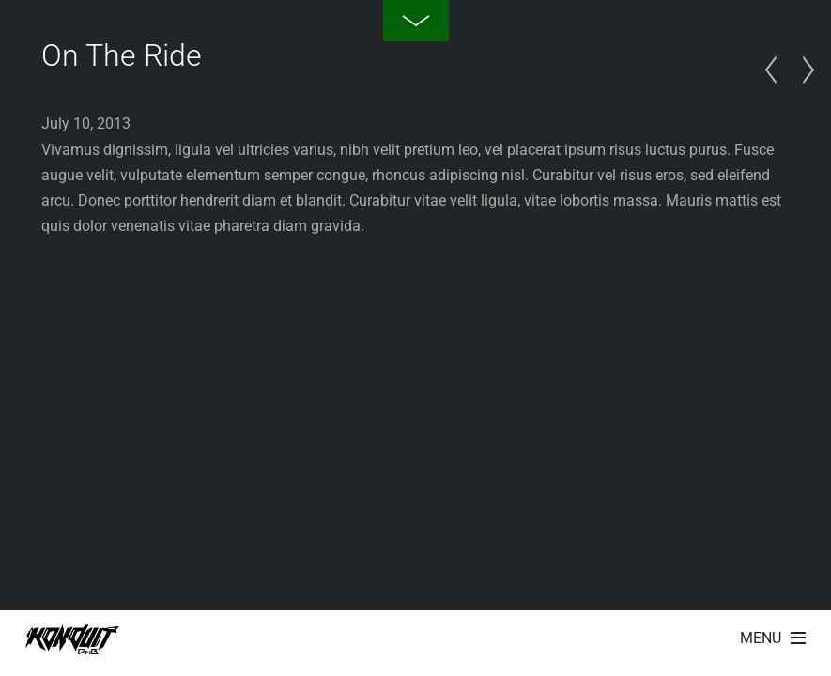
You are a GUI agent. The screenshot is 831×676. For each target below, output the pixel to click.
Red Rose (802, 70)
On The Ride (121, 55)
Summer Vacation (776, 70)
